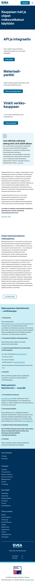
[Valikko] (32, 3)
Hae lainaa (4, 496)
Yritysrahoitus (5, 472)
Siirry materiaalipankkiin (13, 91)
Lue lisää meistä (10, 296)
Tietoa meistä (6, 511)
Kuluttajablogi (5, 505)
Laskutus (4, 469)
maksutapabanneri (19, 362)
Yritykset (4, 456)
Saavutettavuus (6, 522)
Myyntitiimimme (6, 398)
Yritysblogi (4, 484)
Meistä (3, 515)
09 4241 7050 (6, 216)
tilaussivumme (9, 324)
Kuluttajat (4, 458)
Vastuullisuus (5, 529)
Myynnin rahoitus (6, 474)
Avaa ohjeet (9, 59)
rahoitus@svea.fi (27, 421)
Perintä (3, 482)
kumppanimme (29, 324)
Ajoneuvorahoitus (7, 477)
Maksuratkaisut (6, 498)
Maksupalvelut (6, 479)
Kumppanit (4, 537)
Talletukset (4, 493)
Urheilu (3, 532)
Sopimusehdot (6, 517)
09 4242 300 (29, 580)
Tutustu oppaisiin (10, 123)
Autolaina (4, 501)
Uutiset (3, 524)
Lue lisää (20, 163)
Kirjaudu (25, 3)
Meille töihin (5, 527)
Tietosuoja (4, 520)
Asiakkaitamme (6, 534)
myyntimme (18, 324)
